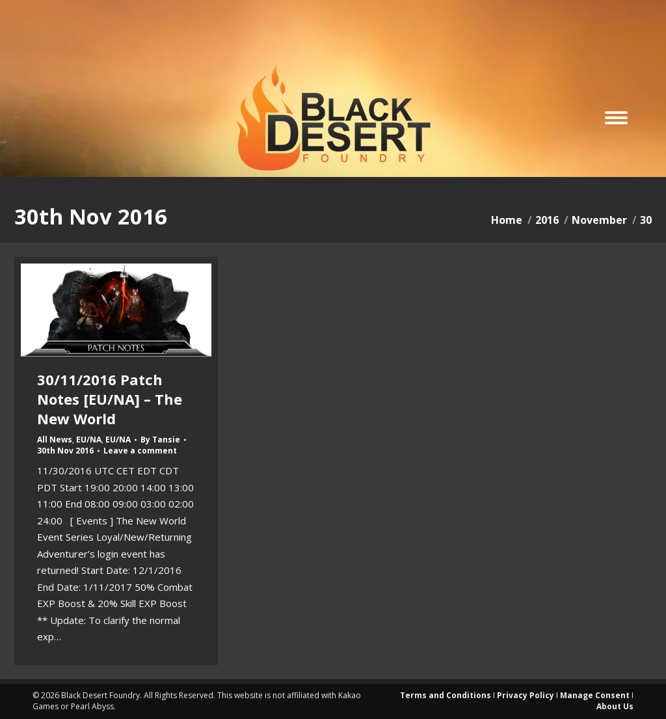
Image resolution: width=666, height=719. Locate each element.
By (160, 440)
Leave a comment (140, 451)
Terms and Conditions (445, 695)
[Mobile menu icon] (616, 117)
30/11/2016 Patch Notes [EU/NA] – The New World (109, 399)
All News (54, 439)
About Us (614, 706)
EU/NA (88, 439)
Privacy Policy (525, 695)
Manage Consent (595, 695)
